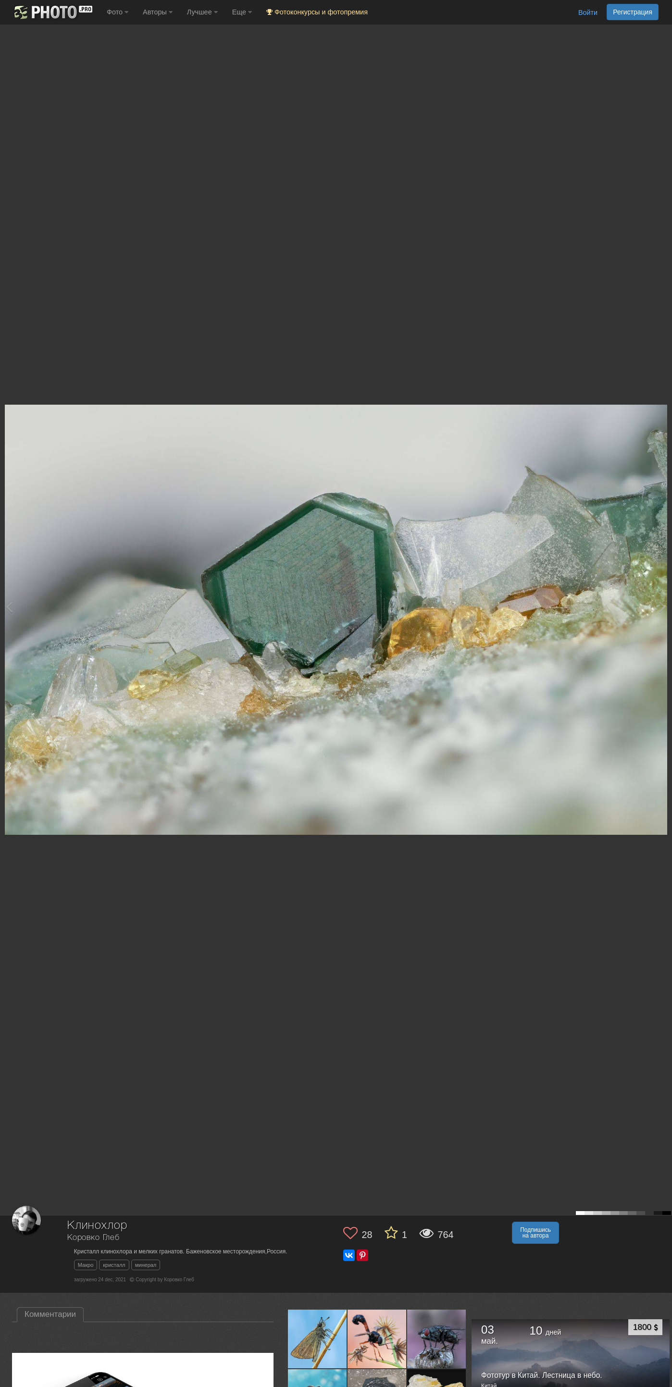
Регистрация (632, 12)
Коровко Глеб (93, 1237)
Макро (85, 1265)
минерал (146, 1265)
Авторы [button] (158, 12)
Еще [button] (242, 12)
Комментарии (50, 1314)
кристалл (114, 1265)
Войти (587, 12)
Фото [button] (117, 12)
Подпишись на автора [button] (535, 1232)
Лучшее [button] (202, 12)
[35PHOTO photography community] (52, 12)
